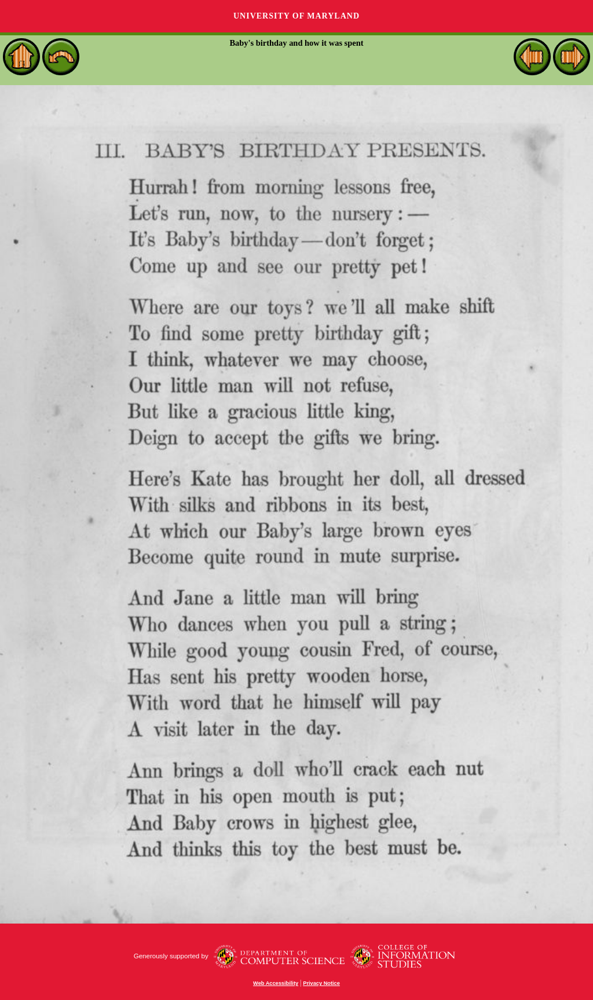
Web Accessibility (275, 983)
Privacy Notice (321, 983)
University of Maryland (296, 16)
